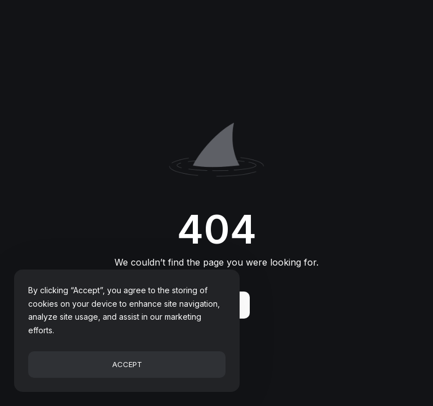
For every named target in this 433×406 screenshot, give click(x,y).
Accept (127, 364)
